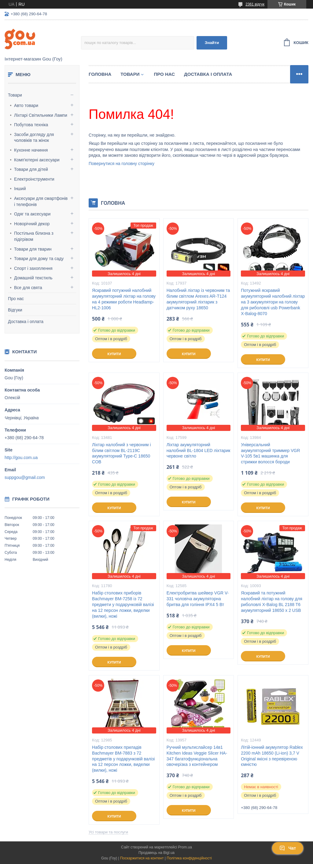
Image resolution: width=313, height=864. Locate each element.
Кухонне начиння (31, 150)
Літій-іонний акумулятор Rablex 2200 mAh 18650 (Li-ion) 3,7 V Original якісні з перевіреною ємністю (272, 756)
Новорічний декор (32, 223)
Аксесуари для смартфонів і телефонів (41, 201)
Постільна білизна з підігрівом (33, 236)
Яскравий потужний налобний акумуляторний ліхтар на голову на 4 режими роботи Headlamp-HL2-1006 (124, 299)
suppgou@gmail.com (25, 477)
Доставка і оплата (25, 321)
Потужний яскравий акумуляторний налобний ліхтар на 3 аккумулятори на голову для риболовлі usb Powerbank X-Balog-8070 (273, 302)
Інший (20, 188)
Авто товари (26, 105)
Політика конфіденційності (189, 858)
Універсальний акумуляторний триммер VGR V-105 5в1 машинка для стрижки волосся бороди (270, 453)
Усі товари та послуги (108, 832)
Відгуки (15, 309)
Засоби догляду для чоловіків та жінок (34, 137)
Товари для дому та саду (39, 258)
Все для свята (28, 287)
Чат (287, 848)
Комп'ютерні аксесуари (37, 159)
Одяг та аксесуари (32, 213)
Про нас (16, 298)
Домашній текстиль (33, 277)
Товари (15, 95)
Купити (114, 354)
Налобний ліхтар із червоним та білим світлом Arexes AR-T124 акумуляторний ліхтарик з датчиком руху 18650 (198, 299)
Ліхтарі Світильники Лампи (40, 115)
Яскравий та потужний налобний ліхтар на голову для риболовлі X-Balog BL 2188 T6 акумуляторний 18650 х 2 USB (271, 601)
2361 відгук (254, 4)
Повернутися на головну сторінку (121, 163)
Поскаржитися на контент (142, 858)
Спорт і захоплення (33, 268)
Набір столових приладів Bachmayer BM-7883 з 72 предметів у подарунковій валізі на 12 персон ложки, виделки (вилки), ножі (123, 759)
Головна (100, 74)
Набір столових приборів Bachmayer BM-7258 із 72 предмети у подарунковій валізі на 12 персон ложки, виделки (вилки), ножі (123, 604)
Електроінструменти (34, 179)
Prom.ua (185, 847)
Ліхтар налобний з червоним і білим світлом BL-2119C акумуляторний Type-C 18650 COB (121, 453)
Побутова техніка (31, 124)
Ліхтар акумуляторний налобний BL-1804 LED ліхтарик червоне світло (198, 450)
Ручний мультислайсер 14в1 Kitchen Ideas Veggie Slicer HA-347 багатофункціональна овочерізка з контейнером (197, 756)
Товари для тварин (32, 249)
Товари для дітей (31, 169)
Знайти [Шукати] (212, 42)
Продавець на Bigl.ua (156, 853)
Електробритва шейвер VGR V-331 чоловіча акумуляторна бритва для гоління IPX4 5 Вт (198, 598)
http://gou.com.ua (21, 457)
